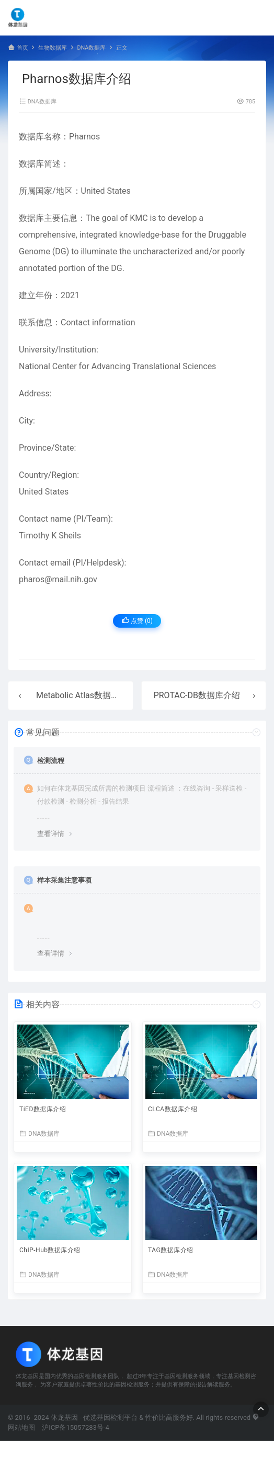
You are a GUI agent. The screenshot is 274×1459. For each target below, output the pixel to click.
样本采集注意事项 (64, 880)
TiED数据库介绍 (42, 1109)
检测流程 (50, 760)
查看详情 (50, 834)
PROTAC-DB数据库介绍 (197, 695)
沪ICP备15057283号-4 (75, 1427)
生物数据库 (52, 47)
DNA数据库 (91, 47)
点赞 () (137, 621)
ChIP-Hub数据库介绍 (50, 1250)
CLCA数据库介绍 (172, 1109)
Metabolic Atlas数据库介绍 (86, 695)
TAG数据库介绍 (170, 1250)
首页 (22, 47)
